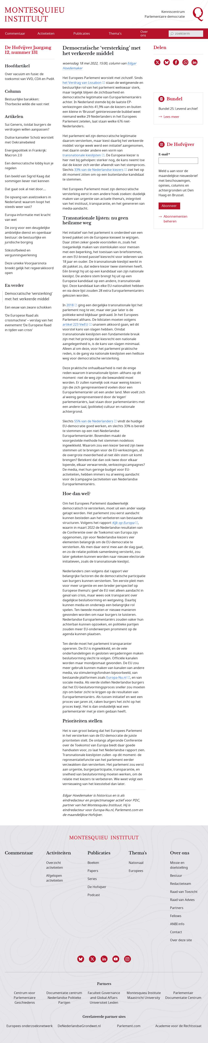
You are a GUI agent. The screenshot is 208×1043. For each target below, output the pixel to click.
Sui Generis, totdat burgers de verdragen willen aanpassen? (28, 127)
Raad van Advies (182, 900)
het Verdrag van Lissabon (82, 82)
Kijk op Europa (123, 522)
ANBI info (177, 924)
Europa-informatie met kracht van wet (28, 217)
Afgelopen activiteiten (54, 878)
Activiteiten (58, 853)
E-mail (163, 154)
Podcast (94, 895)
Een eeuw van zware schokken (28, 307)
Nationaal (136, 862)
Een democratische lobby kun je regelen (29, 166)
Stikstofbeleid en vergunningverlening (21, 253)
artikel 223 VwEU (75, 324)
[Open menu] (65, 34)
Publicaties (99, 853)
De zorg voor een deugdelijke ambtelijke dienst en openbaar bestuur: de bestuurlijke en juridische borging (28, 235)
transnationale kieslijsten (82, 155)
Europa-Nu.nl (116, 677)
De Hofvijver (97, 887)
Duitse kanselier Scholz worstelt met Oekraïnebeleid (29, 140)
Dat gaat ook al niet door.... (25, 189)
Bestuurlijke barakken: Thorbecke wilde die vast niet (27, 102)
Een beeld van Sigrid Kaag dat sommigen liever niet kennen (27, 179)
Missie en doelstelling (179, 865)
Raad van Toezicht (184, 891)
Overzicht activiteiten (54, 865)
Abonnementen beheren (175, 219)
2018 (70, 305)
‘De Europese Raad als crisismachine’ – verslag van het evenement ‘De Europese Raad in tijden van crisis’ (29, 322)
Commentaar (19, 853)
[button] (81, 959)
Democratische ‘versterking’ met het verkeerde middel (28, 296)
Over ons (179, 853)
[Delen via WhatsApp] (186, 62)
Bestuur (176, 875)
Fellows (175, 916)
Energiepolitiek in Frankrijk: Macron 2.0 (26, 153)
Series (92, 879)
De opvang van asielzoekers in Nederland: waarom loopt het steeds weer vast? (28, 202)
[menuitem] (17, 34)
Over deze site (181, 940)
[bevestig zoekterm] (172, 33)
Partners (176, 908)
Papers (93, 870)
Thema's (138, 853)
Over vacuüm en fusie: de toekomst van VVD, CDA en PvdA (29, 76)
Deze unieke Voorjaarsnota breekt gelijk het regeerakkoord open (29, 268)
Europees (136, 870)
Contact (176, 932)
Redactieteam (180, 883)
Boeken (93, 862)
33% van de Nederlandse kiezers (98, 169)
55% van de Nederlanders (93, 421)
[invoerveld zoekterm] (186, 33)
